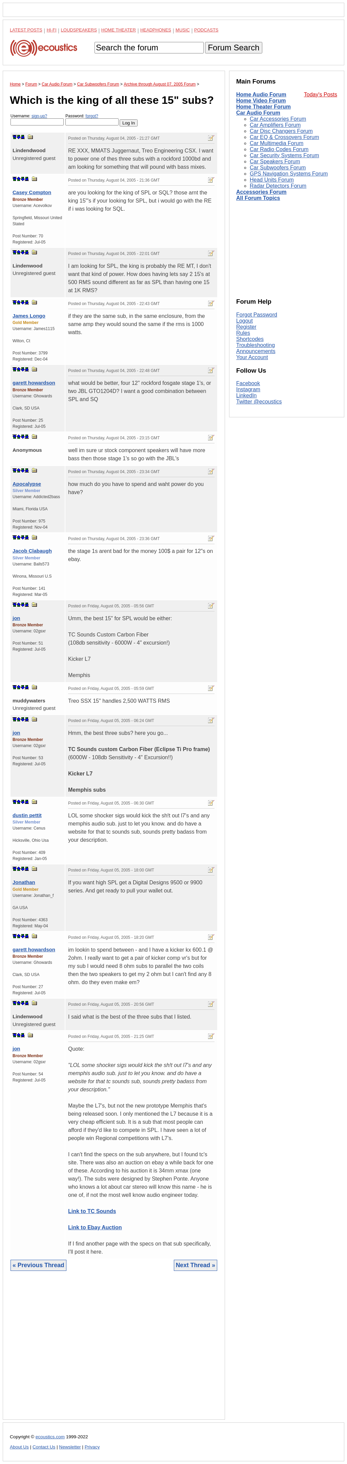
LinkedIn (246, 395)
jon (16, 618)
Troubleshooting (255, 345)
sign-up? (39, 116)
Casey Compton (32, 192)
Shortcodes (250, 339)
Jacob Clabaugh (32, 551)
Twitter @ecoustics (259, 401)
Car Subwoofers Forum (278, 167)
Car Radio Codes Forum (279, 149)
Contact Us (44, 1446)
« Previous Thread (38, 1265)
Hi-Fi (52, 29)
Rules (243, 333)
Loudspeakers (79, 29)
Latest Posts (26, 29)
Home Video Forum (261, 100)
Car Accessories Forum (278, 119)
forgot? (91, 116)
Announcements (255, 351)
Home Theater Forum (263, 107)
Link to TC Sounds (92, 1211)
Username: (37, 119)
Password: (92, 119)
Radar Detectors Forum (278, 186)
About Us (19, 1446)
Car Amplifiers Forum (275, 125)
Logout (244, 321)
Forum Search (233, 47)
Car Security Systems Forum (284, 155)
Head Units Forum (272, 180)
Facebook (248, 383)
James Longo (29, 316)
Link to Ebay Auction (95, 1227)
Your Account (252, 357)
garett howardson (34, 383)
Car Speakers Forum (275, 161)
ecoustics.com (50, 1436)
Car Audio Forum (258, 113)
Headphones (155, 29)
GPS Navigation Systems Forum (289, 174)
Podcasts (206, 29)
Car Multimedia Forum (276, 143)
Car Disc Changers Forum (281, 131)
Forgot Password (256, 315)
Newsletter (70, 1446)
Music (183, 29)
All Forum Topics (258, 198)
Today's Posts (320, 94)
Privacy (92, 1446)
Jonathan (24, 882)
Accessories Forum (261, 192)
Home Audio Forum (261, 94)
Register (246, 327)
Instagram (248, 389)
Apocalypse (27, 484)
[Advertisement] (114, 1350)
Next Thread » (195, 1265)
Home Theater (118, 29)
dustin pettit (27, 815)
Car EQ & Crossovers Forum (284, 137)
